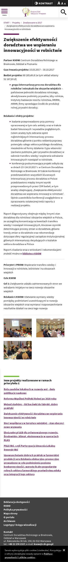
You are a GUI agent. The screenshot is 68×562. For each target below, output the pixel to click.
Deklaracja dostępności (17, 502)
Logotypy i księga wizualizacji (20, 524)
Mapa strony (10, 513)
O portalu (9, 517)
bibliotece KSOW (31, 253)
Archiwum (9, 521)
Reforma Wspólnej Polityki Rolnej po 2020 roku (30, 398)
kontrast (44, 3)
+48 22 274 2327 (16, 544)
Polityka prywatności (15, 509)
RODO (7, 505)
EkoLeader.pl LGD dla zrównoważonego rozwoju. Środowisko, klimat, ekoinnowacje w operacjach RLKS (31, 436)
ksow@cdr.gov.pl (43, 544)
